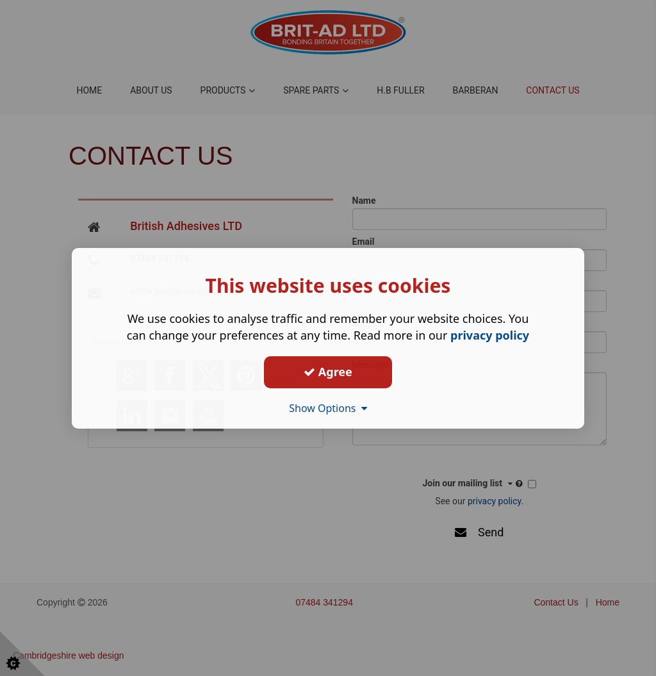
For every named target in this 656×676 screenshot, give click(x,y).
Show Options (328, 407)
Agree (328, 371)
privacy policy (489, 334)
